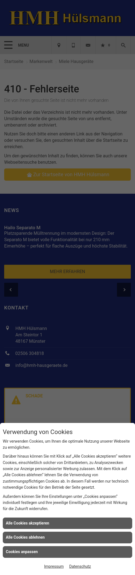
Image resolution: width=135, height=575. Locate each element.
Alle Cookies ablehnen (25, 537)
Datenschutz (80, 566)
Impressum (54, 566)
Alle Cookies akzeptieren (27, 523)
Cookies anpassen (22, 551)
